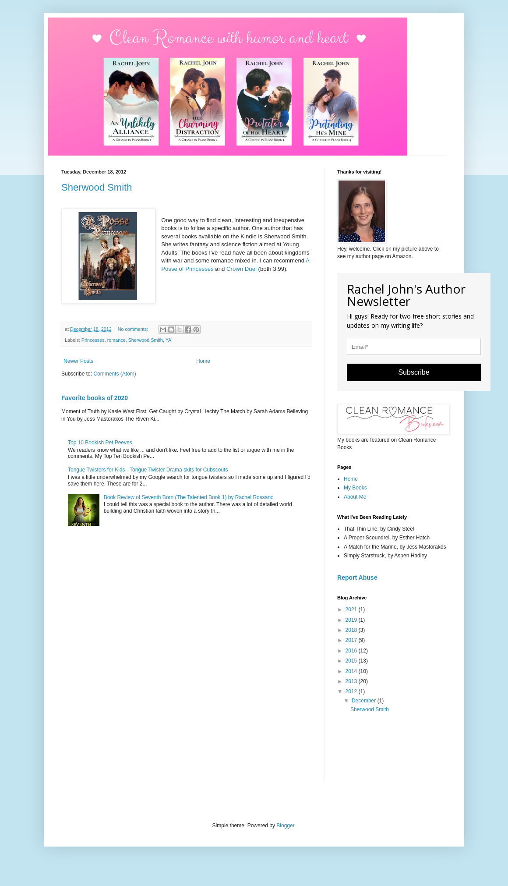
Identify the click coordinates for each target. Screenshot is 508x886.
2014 (352, 671)
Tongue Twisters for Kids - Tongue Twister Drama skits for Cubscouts (148, 470)
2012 (352, 691)
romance (116, 340)
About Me (355, 497)
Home (203, 361)
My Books (355, 488)
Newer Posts (78, 361)
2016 (352, 651)
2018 (352, 630)
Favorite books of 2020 (94, 397)
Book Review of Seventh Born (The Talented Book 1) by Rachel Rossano (189, 497)
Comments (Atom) (114, 374)
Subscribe (413, 372)
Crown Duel (241, 269)
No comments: (134, 329)
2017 (352, 640)
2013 (352, 681)
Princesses (93, 340)
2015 (352, 661)
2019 (352, 620)
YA (169, 340)
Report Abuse (357, 577)
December (364, 701)
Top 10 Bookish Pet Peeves (100, 442)
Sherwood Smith (96, 187)
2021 (352, 609)
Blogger (285, 825)
